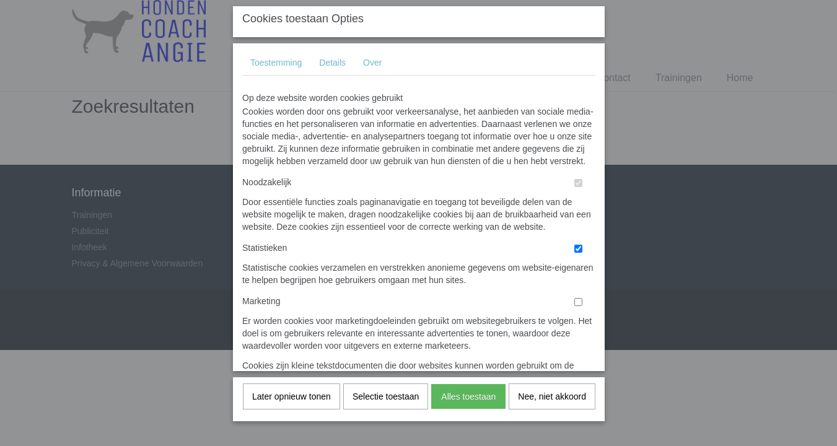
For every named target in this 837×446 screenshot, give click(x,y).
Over (372, 205)
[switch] (578, 325)
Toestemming (276, 205)
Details (332, 205)
